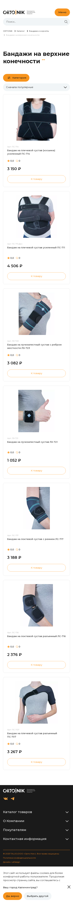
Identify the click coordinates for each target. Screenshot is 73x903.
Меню (62, 12)
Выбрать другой (37, 896)
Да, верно (12, 896)
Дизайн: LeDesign (11, 862)
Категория (19, 77)
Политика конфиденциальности (19, 858)
